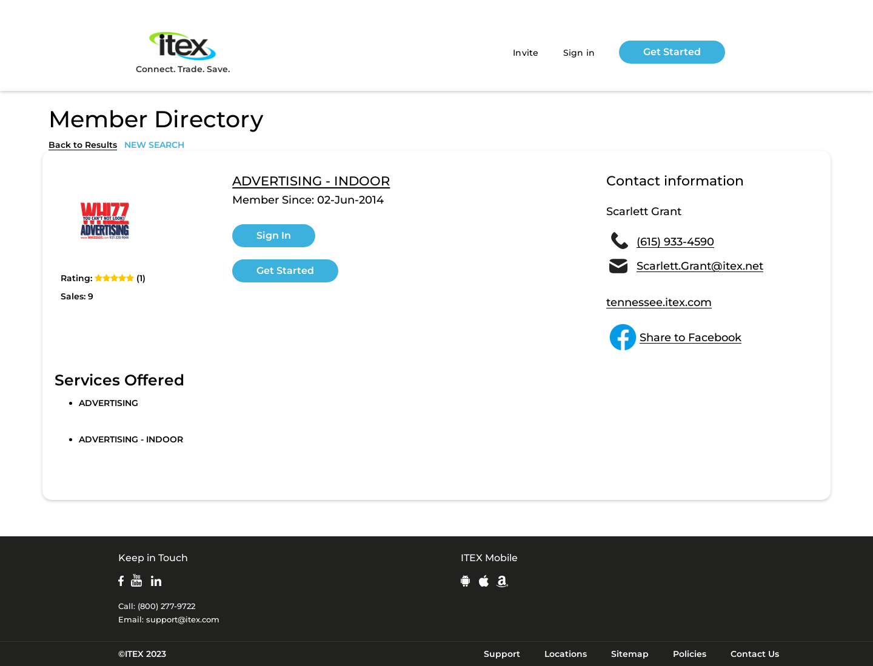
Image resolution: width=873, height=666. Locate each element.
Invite (526, 52)
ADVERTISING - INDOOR (311, 181)
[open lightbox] (106, 220)
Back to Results (82, 144)
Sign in (579, 52)
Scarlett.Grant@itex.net (700, 266)
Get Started (672, 52)
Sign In (273, 235)
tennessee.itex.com (659, 302)
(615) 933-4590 (675, 242)
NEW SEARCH (154, 144)
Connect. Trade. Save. (183, 52)
